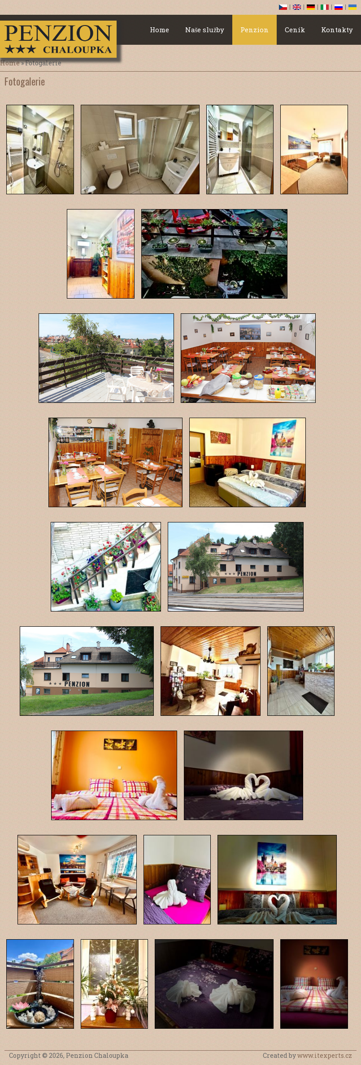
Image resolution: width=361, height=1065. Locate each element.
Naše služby (205, 29)
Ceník (295, 29)
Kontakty (337, 29)
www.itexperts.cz (324, 1055)
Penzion (254, 29)
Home (159, 29)
